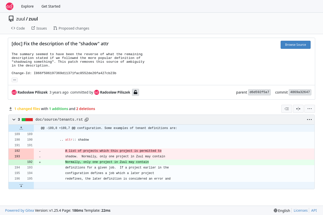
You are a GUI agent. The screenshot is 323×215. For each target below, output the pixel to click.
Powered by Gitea (19, 210)
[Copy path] (86, 119)
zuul (20, 18)
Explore (27, 6)
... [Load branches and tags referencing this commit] (14, 79)
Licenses (301, 210)
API (314, 210)
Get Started (50, 6)
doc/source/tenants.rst (59, 120)
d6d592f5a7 (259, 92)
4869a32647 (300, 92)
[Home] (10, 6)
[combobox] (286, 109)
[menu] (309, 109)
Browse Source (295, 44)
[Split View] (298, 109)
